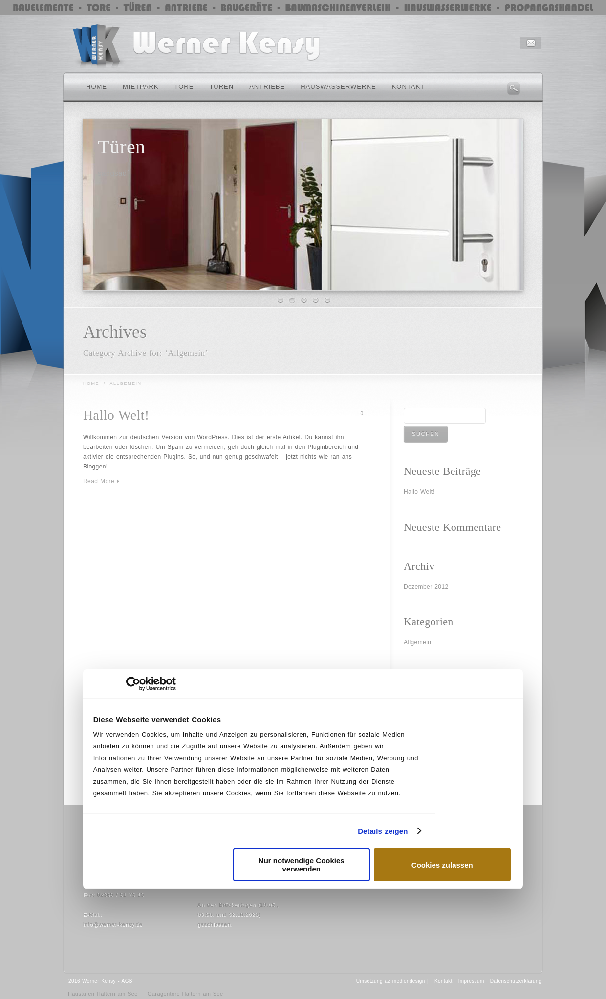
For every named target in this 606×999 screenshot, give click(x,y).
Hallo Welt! (116, 415)
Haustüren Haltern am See (103, 994)
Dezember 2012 (426, 586)
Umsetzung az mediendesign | (392, 981)
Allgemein (417, 642)
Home (91, 383)
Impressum (471, 981)
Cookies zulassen (442, 864)
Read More (98, 481)
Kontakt (443, 981)
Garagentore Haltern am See (185, 994)
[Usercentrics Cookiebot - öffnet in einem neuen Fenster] (133, 683)
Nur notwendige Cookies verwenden (302, 864)
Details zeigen (383, 831)
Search (513, 88)
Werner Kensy (99, 981)
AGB (127, 981)
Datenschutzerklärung (515, 981)
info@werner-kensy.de (112, 924)
